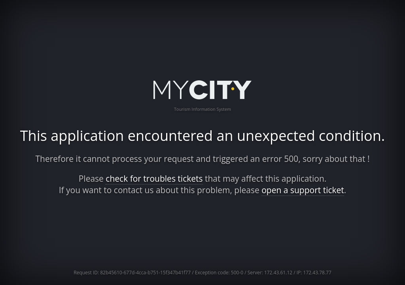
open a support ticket (302, 190)
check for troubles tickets (154, 178)
